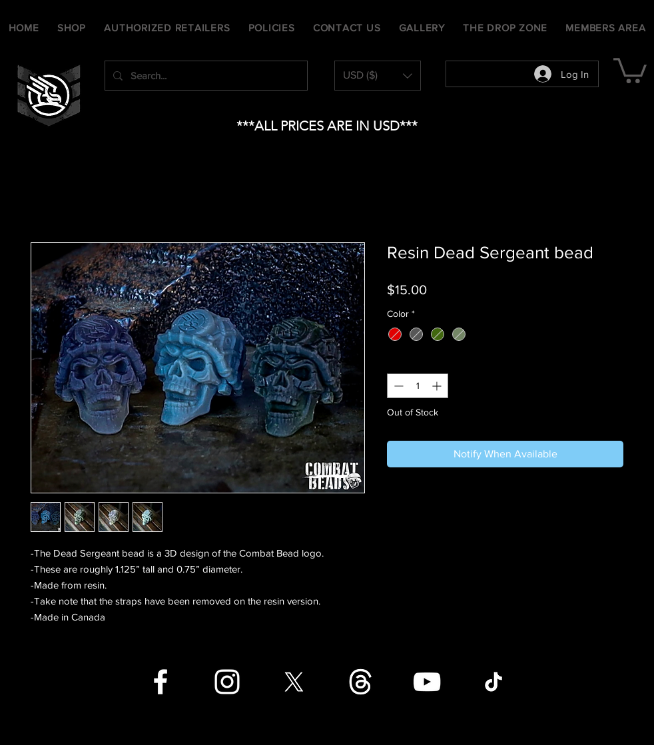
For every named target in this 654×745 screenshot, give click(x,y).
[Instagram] (227, 681)
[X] (293, 681)
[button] (377, 76)
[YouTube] (427, 681)
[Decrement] (397, 385)
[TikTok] (493, 681)
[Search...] (205, 75)
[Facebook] (160, 681)
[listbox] (377, 76)
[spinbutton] (418, 385)
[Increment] (438, 385)
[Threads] (360, 681)
